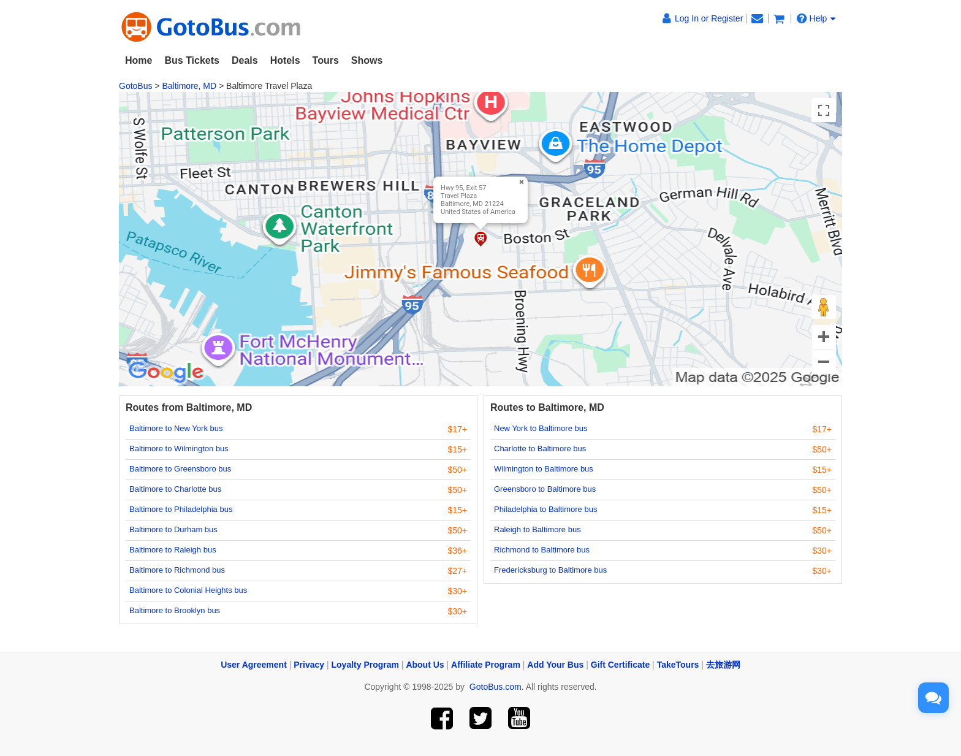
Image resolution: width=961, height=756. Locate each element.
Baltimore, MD (189, 86)
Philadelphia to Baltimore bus (545, 509)
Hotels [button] (285, 60)
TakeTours (678, 665)
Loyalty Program (365, 665)
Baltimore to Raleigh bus (172, 549)
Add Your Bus (555, 665)
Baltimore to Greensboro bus (180, 468)
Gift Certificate (620, 665)
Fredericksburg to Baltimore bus (550, 570)
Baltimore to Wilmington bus (179, 448)
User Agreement (254, 665)
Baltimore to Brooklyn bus (174, 610)
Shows (367, 60)
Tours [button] (326, 60)
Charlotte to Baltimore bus (540, 448)
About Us (425, 665)
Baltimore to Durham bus (173, 529)
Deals (245, 60)
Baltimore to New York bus (175, 428)
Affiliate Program (485, 665)
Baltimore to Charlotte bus (175, 489)
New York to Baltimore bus (540, 428)
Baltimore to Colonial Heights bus (188, 590)
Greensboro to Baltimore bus (545, 489)
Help (816, 18)
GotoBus (135, 86)
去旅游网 (723, 665)
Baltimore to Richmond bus (177, 570)
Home (138, 60)
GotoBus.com (495, 687)
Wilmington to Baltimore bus (543, 468)
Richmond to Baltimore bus (542, 549)
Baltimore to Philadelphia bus (180, 509)
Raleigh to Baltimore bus (537, 529)
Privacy (309, 665)
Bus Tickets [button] (191, 60)
